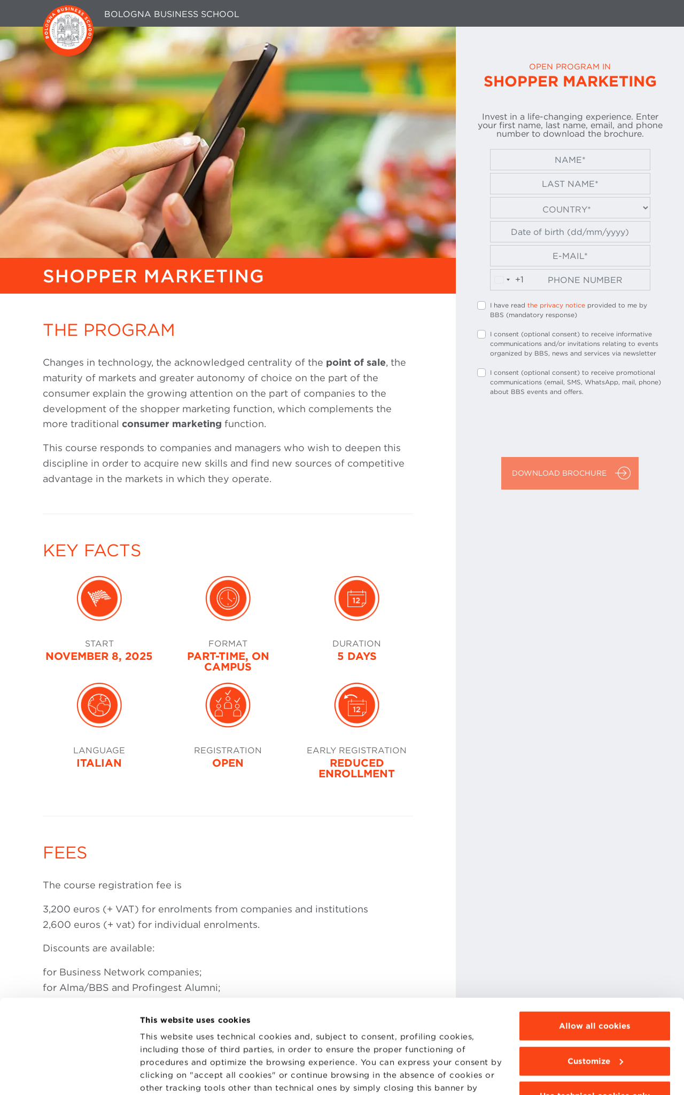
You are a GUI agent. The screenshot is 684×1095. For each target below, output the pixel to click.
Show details (166, 1075)
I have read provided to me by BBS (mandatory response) (568, 310)
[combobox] (507, 280)
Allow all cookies (595, 946)
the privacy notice (556, 305)
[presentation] (558, 428)
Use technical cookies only (595, 1016)
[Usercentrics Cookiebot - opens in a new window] (69, 1075)
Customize (595, 981)
